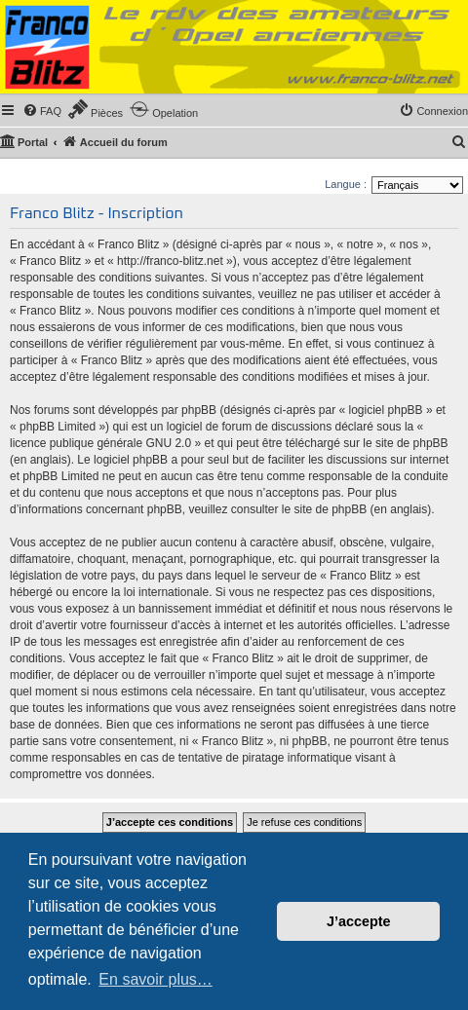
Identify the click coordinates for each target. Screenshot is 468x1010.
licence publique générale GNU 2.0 (100, 443)
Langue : (346, 184)
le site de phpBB (405, 443)
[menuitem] (41, 111)
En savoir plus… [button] (155, 979)
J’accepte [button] (359, 921)
